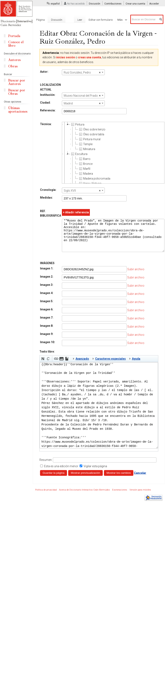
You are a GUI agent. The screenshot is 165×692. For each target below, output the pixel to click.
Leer (79, 19)
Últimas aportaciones (17, 109)
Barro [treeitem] (84, 158)
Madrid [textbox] (82, 103)
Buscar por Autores (16, 82)
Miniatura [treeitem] (86, 149)
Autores (14, 60)
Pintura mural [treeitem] (89, 139)
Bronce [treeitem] (85, 163)
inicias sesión (65, 57)
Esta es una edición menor (61, 472)
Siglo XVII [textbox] (82, 190)
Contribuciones (113, 3)
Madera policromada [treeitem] (94, 178)
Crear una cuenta (135, 3)
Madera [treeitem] (85, 173)
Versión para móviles (140, 496)
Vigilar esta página (95, 472)
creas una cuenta (89, 57)
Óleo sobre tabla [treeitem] (91, 134)
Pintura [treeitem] (77, 124)
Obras (13, 66)
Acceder (154, 3)
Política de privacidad (46, 496)
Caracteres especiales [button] (110, 364)
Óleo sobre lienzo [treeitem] (91, 129)
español (55, 3)
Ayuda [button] (136, 364)
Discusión (94, 3)
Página (40, 19)
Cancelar (140, 479)
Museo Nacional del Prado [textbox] (82, 95)
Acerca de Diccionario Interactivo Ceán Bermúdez (84, 496)
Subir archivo (135, 275)
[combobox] (83, 72)
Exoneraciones (119, 496)
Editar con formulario (101, 19)
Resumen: (45, 466)
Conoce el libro (15, 43)
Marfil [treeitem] (84, 168)
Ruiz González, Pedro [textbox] (82, 72)
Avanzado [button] (82, 364)
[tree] (113, 153)
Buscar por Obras (16, 91)
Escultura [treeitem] (78, 154)
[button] (43, 364)
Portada (14, 36)
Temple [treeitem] (85, 144)
